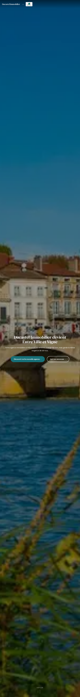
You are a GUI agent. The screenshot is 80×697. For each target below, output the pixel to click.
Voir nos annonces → (58, 359)
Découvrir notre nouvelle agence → (28, 359)
